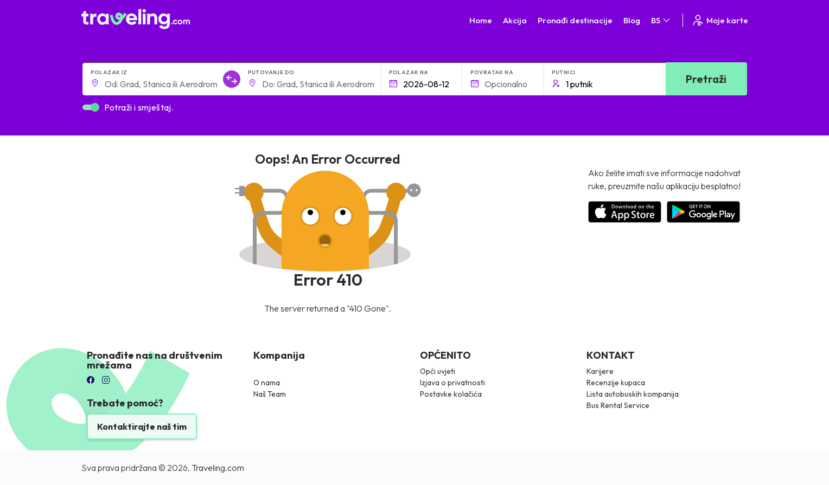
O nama (266, 382)
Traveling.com (218, 467)
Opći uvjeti (437, 371)
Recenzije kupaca (615, 382)
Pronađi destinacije (575, 20)
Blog (631, 20)
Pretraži (706, 79)
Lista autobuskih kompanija (632, 394)
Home (480, 20)
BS (661, 20)
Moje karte (719, 20)
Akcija (515, 20)
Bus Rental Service (617, 405)
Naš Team (269, 394)
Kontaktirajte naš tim (142, 426)
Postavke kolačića (451, 394)
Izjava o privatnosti (452, 382)
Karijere (600, 371)
